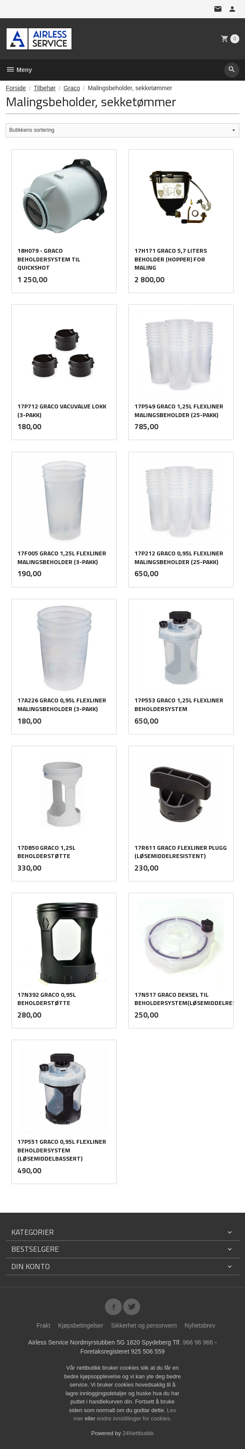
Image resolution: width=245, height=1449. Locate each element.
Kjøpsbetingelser (80, 1325)
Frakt (43, 1325)
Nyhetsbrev (200, 1325)
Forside (16, 88)
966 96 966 (198, 1342)
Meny (19, 69)
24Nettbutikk (138, 1433)
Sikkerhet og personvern (144, 1325)
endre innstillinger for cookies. (134, 1418)
